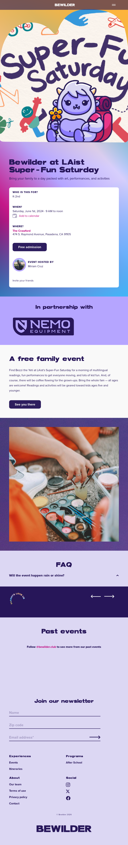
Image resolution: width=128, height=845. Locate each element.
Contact (14, 803)
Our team (15, 784)
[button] (114, 5)
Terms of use (17, 791)
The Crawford (21, 230)
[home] (64, 5)
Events (13, 762)
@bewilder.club (46, 647)
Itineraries (15, 769)
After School (74, 762)
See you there (25, 404)
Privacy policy (18, 797)
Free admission (29, 247)
